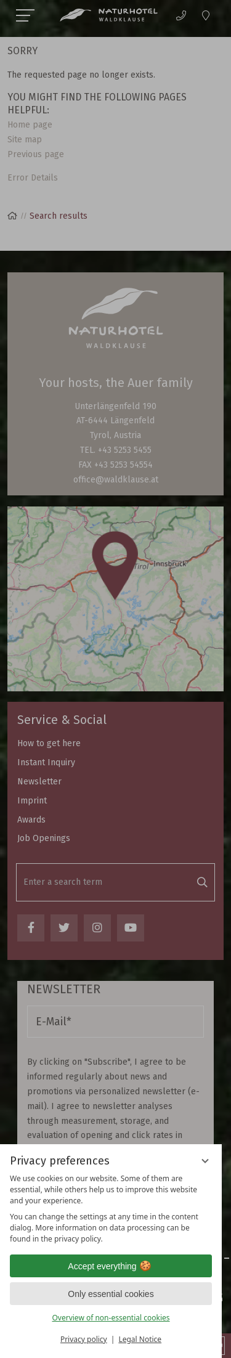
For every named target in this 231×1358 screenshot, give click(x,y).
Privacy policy (83, 1339)
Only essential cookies (110, 1294)
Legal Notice (139, 1339)
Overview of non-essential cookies (110, 1317)
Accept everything (110, 1266)
